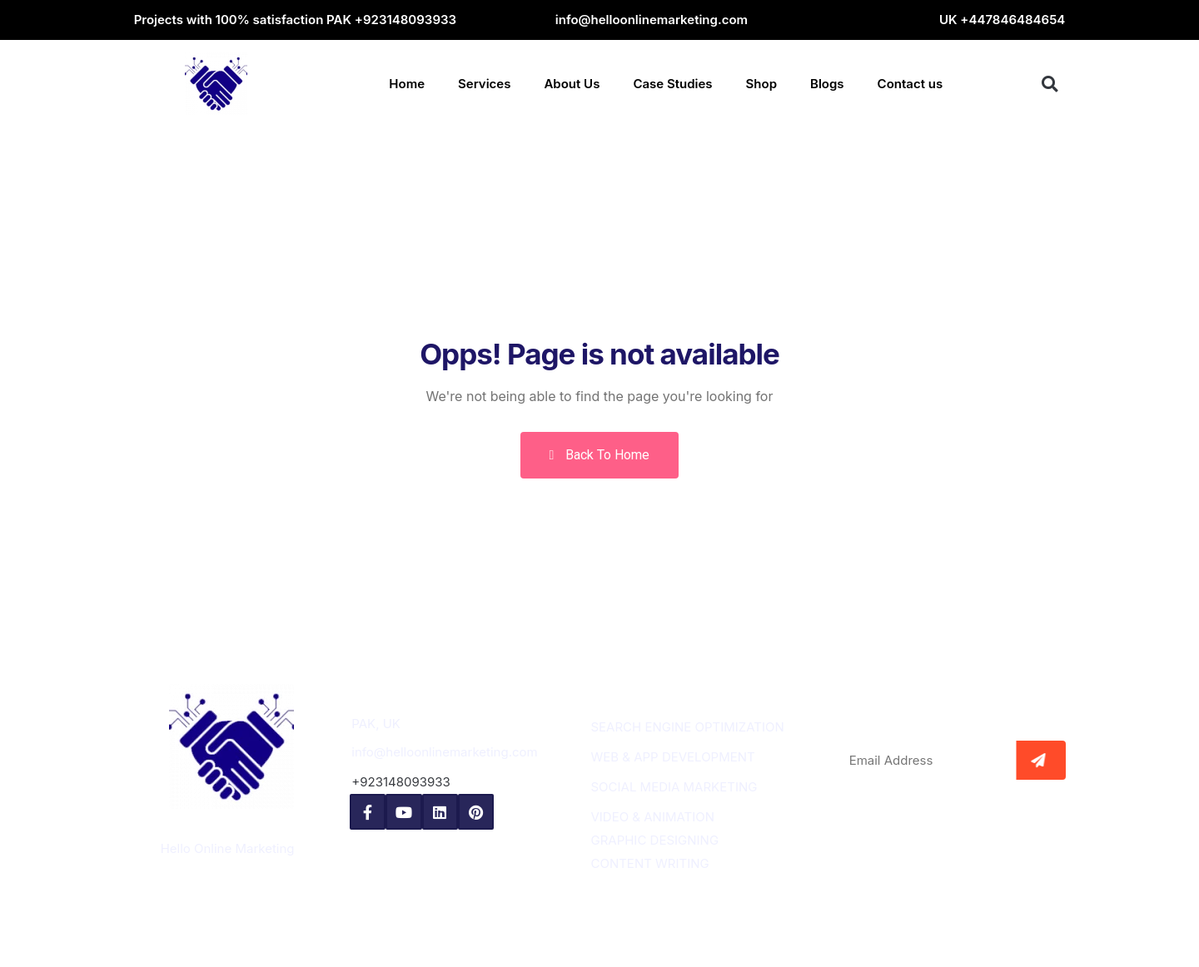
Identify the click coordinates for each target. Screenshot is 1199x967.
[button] (1049, 83)
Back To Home (600, 455)
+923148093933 (405, 19)
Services (484, 84)
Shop (761, 84)
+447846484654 (1012, 19)
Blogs (827, 84)
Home (407, 84)
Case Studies (672, 84)
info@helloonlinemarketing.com (651, 19)
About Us (572, 84)
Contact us (910, 84)
